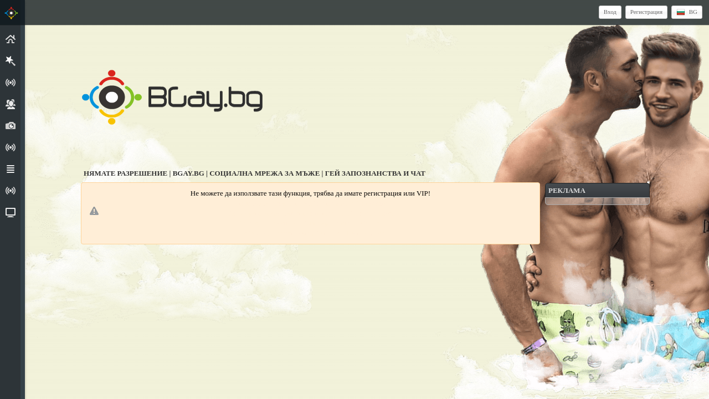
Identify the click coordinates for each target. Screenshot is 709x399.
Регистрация (646, 11)
